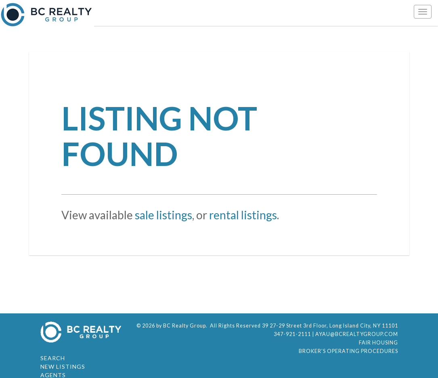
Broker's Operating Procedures (348, 351)
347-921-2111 (292, 334)
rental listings (243, 215)
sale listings (163, 215)
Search (52, 358)
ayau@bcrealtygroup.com (356, 334)
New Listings (62, 366)
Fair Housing (378, 343)
